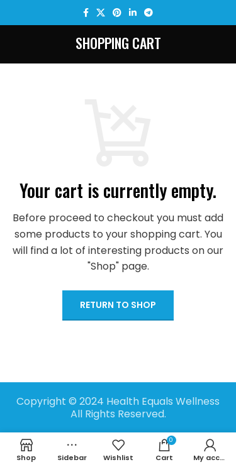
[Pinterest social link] (117, 12)
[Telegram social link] (148, 12)
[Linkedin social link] (132, 12)
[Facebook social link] (86, 12)
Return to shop (118, 305)
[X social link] (101, 12)
